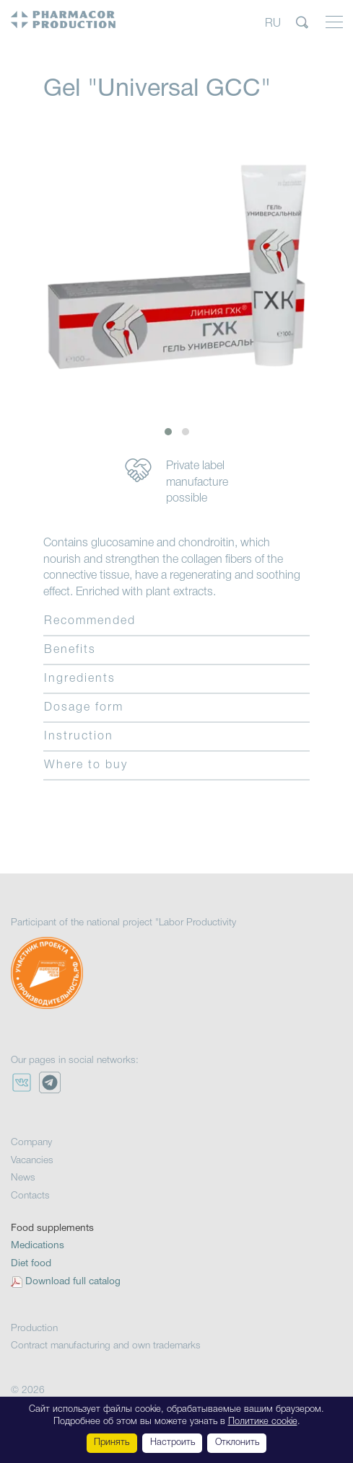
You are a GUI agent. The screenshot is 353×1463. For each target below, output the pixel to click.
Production (34, 1328)
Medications (37, 1245)
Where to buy (86, 765)
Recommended (90, 621)
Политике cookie (262, 1422)
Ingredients (80, 679)
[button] (168, 431)
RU (273, 23)
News (23, 1178)
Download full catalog (73, 1281)
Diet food (31, 1263)
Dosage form (83, 708)
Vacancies (32, 1160)
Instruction (78, 737)
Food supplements (52, 1228)
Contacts (30, 1196)
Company (31, 1142)
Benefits (70, 650)
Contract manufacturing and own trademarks (106, 1346)
